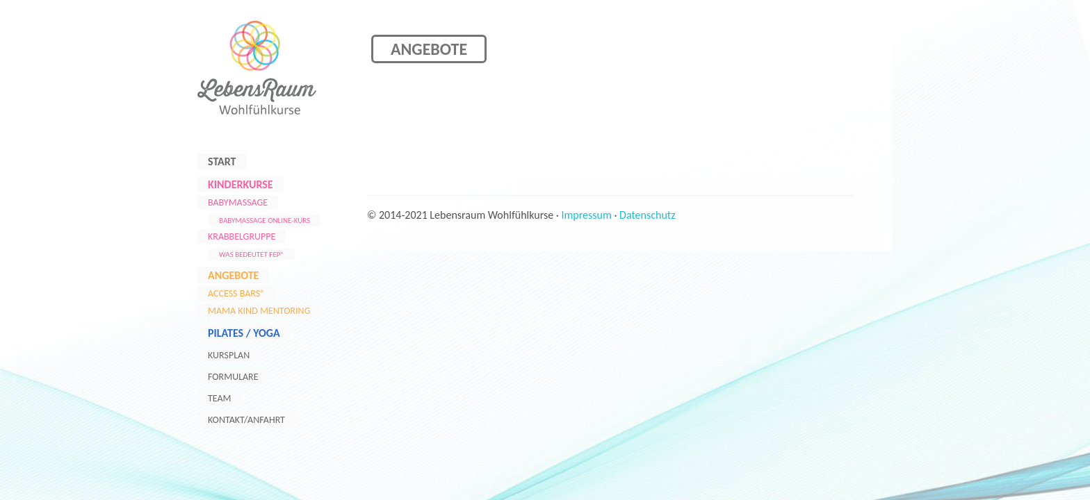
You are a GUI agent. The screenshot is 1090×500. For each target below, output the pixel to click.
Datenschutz (647, 215)
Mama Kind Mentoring (259, 311)
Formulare (233, 377)
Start (222, 161)
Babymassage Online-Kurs (264, 220)
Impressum (587, 215)
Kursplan (229, 355)
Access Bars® (236, 293)
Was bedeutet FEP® (251, 254)
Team (219, 398)
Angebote (233, 275)
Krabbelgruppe (241, 236)
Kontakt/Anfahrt (246, 420)
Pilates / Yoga (244, 333)
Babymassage (238, 202)
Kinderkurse (240, 184)
